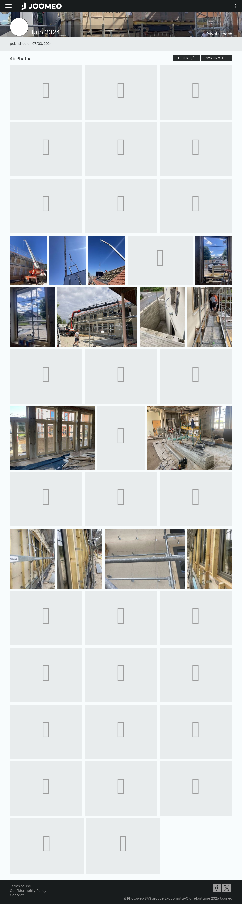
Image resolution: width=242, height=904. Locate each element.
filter (186, 58)
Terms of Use (20, 885)
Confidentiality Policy (28, 890)
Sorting (216, 58)
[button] (13, 878)
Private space (219, 33)
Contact (17, 894)
